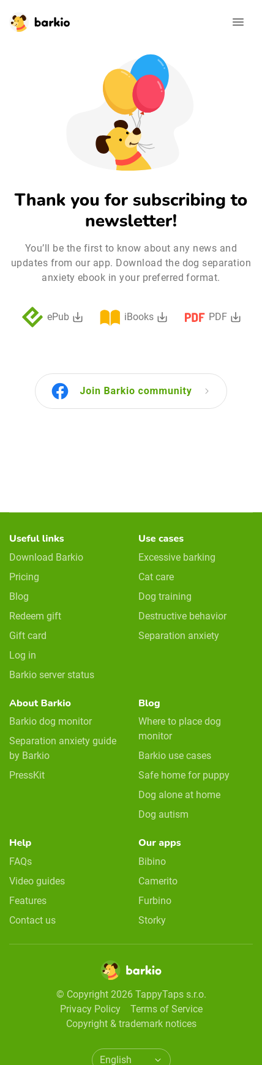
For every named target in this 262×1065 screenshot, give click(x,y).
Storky (152, 920)
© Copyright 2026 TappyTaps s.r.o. (131, 994)
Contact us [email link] (32, 920)
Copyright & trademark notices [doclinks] (131, 1024)
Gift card (28, 635)
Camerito (158, 881)
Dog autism (163, 814)
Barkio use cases (174, 755)
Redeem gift (35, 616)
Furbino (154, 900)
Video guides (37, 881)
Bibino (152, 861)
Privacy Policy (90, 1009)
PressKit (27, 775)
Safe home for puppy (184, 775)
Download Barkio (46, 557)
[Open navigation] (238, 22)
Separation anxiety (178, 635)
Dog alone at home (179, 795)
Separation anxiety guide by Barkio (62, 748)
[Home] (131, 973)
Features (28, 900)
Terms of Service (166, 1009)
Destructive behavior (182, 616)
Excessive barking (176, 557)
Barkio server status (51, 675)
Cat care (156, 577)
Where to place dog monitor (179, 729)
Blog (19, 596)
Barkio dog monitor (50, 721)
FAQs (20, 861)
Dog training (165, 596)
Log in (22, 655)
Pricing (24, 577)
